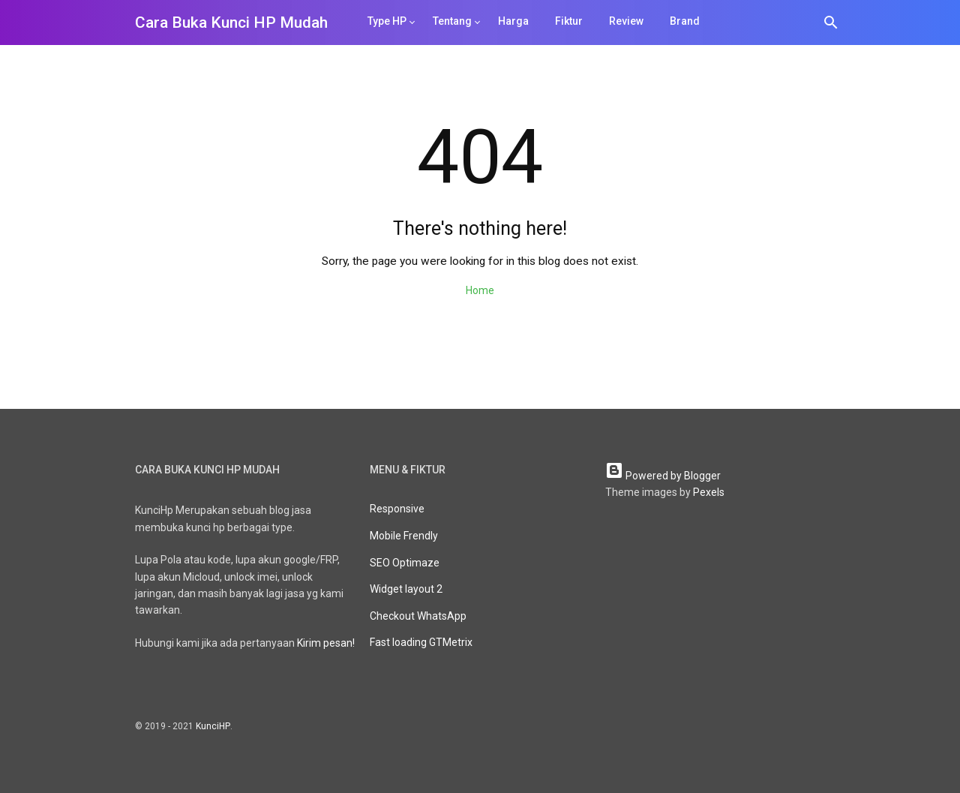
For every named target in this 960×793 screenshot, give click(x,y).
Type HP (387, 21)
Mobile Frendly (404, 536)
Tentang (452, 21)
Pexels (708, 492)
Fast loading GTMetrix (421, 642)
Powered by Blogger (663, 476)
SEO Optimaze (405, 563)
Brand (685, 21)
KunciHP (213, 726)
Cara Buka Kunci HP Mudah (231, 23)
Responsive (397, 509)
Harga (513, 21)
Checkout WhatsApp (418, 616)
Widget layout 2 (406, 589)
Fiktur (569, 21)
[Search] (831, 24)
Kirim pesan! (326, 643)
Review (626, 21)
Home (480, 290)
